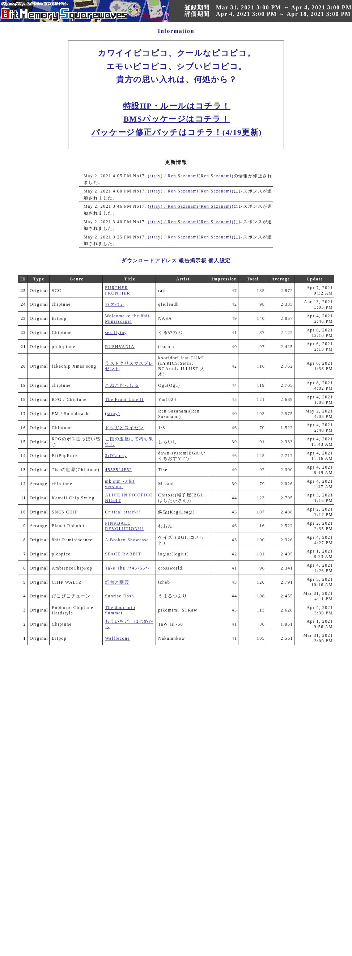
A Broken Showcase (127, 539)
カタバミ (114, 304)
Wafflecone (117, 638)
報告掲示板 (193, 260)
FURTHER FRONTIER (117, 290)
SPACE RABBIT (123, 554)
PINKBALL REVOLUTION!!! (124, 526)
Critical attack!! (123, 512)
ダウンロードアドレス (149, 260)
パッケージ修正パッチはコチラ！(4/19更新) (177, 132)
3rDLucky (116, 455)
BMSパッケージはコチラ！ (176, 118)
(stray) (112, 413)
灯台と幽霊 (117, 582)
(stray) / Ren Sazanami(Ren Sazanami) (191, 175)
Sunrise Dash (119, 595)
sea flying (116, 332)
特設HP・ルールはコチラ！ (176, 105)
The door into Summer (120, 610)
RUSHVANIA (120, 346)
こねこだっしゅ (122, 385)
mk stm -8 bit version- (120, 484)
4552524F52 (118, 469)
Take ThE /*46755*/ (127, 568)
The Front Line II (124, 399)
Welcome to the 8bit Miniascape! (127, 318)
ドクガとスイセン (124, 427)
